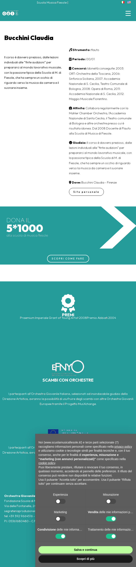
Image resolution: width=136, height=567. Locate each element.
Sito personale (86, 191)
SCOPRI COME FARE (68, 258)
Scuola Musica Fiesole (52, 2)
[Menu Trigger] (128, 13)
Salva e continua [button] (85, 549)
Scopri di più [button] (86, 558)
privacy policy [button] (123, 446)
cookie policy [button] (46, 463)
